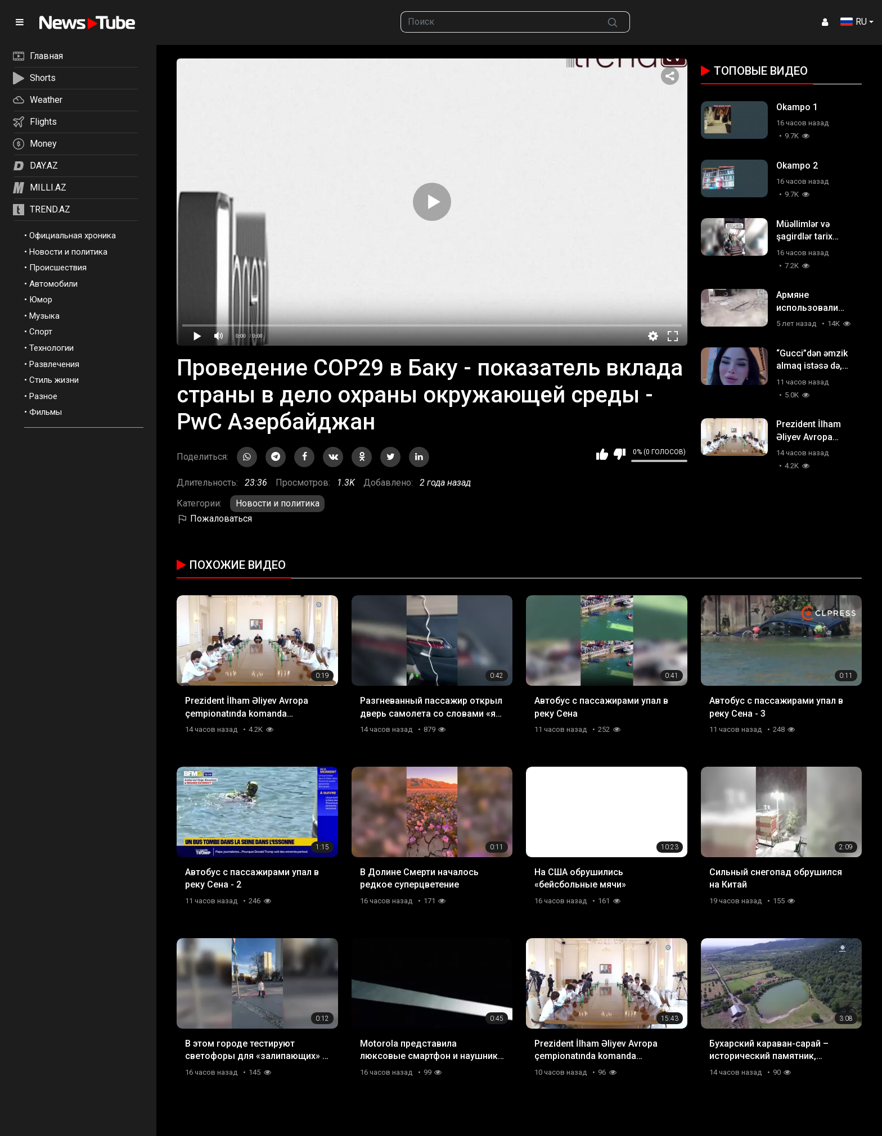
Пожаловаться (214, 518)
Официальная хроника (72, 235)
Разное (43, 396)
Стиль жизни (54, 380)
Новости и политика (68, 252)
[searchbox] (498, 22)
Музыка (44, 316)
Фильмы (45, 412)
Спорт (40, 332)
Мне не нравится (620, 454)
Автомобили (53, 284)
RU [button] (853, 21)
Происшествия (58, 267)
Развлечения (54, 364)
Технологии (51, 348)
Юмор (40, 300)
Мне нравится (602, 454)
